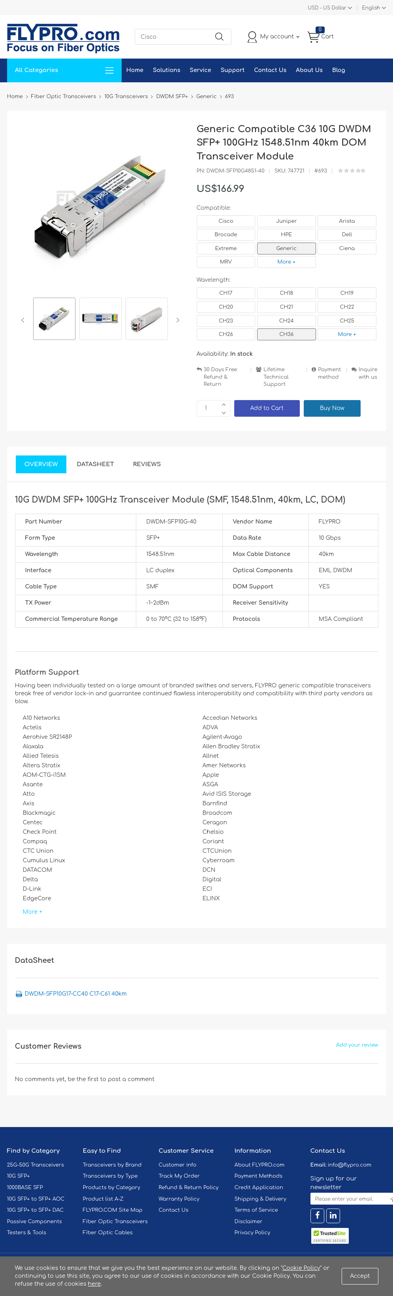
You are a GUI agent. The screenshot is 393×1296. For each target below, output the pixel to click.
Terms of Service (256, 1210)
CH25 (347, 321)
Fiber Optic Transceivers (115, 1221)
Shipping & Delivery (260, 1199)
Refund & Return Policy (189, 1187)
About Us (309, 70)
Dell (347, 234)
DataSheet (95, 464)
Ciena (347, 248)
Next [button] (176, 320)
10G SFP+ (18, 1176)
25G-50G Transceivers (35, 1165)
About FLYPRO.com (260, 1165)
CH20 (226, 307)
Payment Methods (259, 1176)
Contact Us (270, 70)
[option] (54, 320)
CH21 (286, 307)
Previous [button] (24, 320)
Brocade (225, 234)
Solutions (166, 70)
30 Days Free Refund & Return (220, 377)
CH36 (286, 334)
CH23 (226, 321)
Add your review (357, 1045)
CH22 (347, 307)
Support (232, 70)
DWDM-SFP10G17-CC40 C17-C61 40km (76, 994)
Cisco (225, 221)
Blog (338, 70)
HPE (286, 234)
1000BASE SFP (25, 1187)
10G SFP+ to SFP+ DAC (35, 1210)
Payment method (329, 373)
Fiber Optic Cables (108, 1232)
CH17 (225, 293)
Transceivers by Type (110, 1176)
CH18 (286, 293)
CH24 (286, 321)
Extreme (226, 248)
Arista (347, 221)
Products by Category (112, 1187)
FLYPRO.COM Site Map (113, 1210)
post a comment (131, 1079)
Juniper (286, 221)
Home (134, 70)
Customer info (178, 1165)
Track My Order (179, 1176)
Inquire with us (368, 373)
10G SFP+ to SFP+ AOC (36, 1199)
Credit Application (259, 1187)
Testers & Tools (27, 1232)
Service (200, 70)
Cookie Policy (301, 1268)
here (94, 1284)
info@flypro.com (350, 1165)
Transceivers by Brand (112, 1165)
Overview (41, 464)
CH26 (226, 334)
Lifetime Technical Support (276, 377)
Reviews (147, 464)
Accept (360, 1276)
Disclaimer (249, 1221)
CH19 (347, 293)
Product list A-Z (103, 1199)
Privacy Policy (253, 1232)
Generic (286, 248)
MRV (226, 262)
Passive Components (34, 1221)
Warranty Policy (179, 1199)
